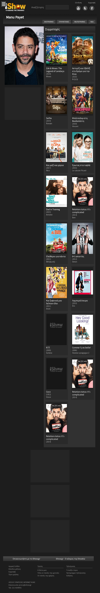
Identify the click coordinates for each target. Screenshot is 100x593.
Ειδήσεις (69, 575)
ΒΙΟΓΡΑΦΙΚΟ (49, 22)
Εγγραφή (91, 2)
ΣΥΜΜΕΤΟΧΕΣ (64, 22)
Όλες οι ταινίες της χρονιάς (48, 573)
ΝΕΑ (91, 22)
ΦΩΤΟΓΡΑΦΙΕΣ (79, 22)
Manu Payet (15, 17)
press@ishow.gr (25, 585)
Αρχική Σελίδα (14, 566)
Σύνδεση (78, 2)
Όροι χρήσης (14, 574)
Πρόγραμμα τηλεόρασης (76, 573)
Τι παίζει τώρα (72, 570)
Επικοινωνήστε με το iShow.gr (26, 558)
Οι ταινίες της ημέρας (46, 575)
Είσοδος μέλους (15, 569)
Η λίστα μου (42, 570)
